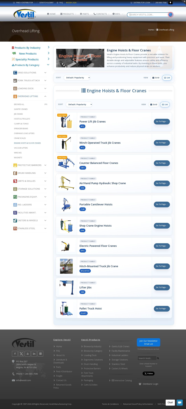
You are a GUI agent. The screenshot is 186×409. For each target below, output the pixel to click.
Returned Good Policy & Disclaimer (138, 404)
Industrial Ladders (120, 355)
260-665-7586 (160, 2)
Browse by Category (93, 350)
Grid (155, 77)
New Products (28, 53)
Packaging (88, 380)
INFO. (116, 14)
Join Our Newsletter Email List (148, 342)
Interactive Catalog (122, 380)
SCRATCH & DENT (45, 2)
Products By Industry (26, 47)
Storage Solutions (26, 189)
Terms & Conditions (110, 404)
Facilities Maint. (24, 212)
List (167, 77)
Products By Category (25, 65)
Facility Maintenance (121, 350)
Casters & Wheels (25, 220)
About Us (60, 355)
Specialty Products (25, 59)
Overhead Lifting (25, 96)
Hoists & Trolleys (22, 119)
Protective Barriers (27, 165)
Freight (59, 376)
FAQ (60, 2)
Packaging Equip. (25, 197)
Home (59, 346)
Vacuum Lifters (21, 148)
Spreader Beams (21, 128)
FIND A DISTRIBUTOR (23, 2)
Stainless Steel (24, 228)
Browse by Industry (92, 346)
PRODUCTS (67, 14)
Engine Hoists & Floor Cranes (27, 143)
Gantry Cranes (20, 109)
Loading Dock (23, 88)
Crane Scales (20, 138)
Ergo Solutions (24, 72)
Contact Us (61, 380)
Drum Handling (24, 173)
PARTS (84, 14)
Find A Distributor (64, 371)
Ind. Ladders (22, 205)
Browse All (30, 104)
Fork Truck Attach (26, 80)
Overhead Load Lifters (24, 133)
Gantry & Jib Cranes (120, 346)
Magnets (18, 157)
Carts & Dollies (24, 181)
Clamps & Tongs (21, 123)
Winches (17, 153)
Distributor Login (140, 2)
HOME (51, 14)
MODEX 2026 (71, 2)
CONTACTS (100, 14)
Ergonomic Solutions (93, 359)
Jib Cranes (18, 114)
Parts (58, 367)
